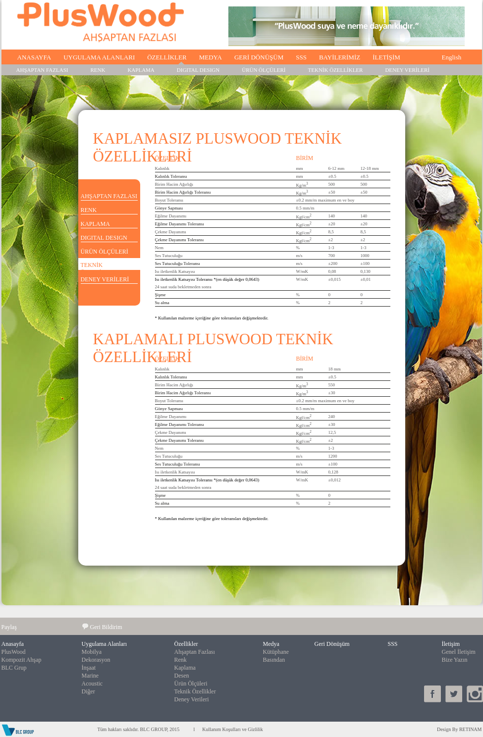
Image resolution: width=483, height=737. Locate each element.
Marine (90, 675)
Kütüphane (276, 651)
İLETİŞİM (386, 57)
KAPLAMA (140, 70)
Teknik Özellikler (195, 691)
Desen (181, 675)
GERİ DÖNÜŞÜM (258, 57)
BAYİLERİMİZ (339, 57)
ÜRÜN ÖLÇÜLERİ (263, 70)
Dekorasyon (96, 659)
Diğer (88, 691)
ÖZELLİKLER (166, 57)
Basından (274, 659)
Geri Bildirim (106, 627)
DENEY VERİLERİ (407, 70)
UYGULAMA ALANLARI (99, 57)
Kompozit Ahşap (21, 659)
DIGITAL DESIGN (198, 70)
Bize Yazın (455, 659)
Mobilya (92, 651)
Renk (180, 659)
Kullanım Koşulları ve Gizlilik (232, 729)
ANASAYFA (34, 57)
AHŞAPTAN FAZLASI (42, 70)
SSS (301, 57)
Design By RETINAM (459, 729)
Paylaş (9, 627)
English (452, 57)
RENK (97, 70)
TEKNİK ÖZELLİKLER (335, 70)
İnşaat (89, 667)
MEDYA (210, 57)
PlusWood (13, 651)
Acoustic (92, 683)
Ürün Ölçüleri (191, 683)
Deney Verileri (191, 699)
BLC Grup (14, 667)
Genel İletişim (459, 651)
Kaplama (185, 667)
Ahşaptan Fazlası (194, 651)
